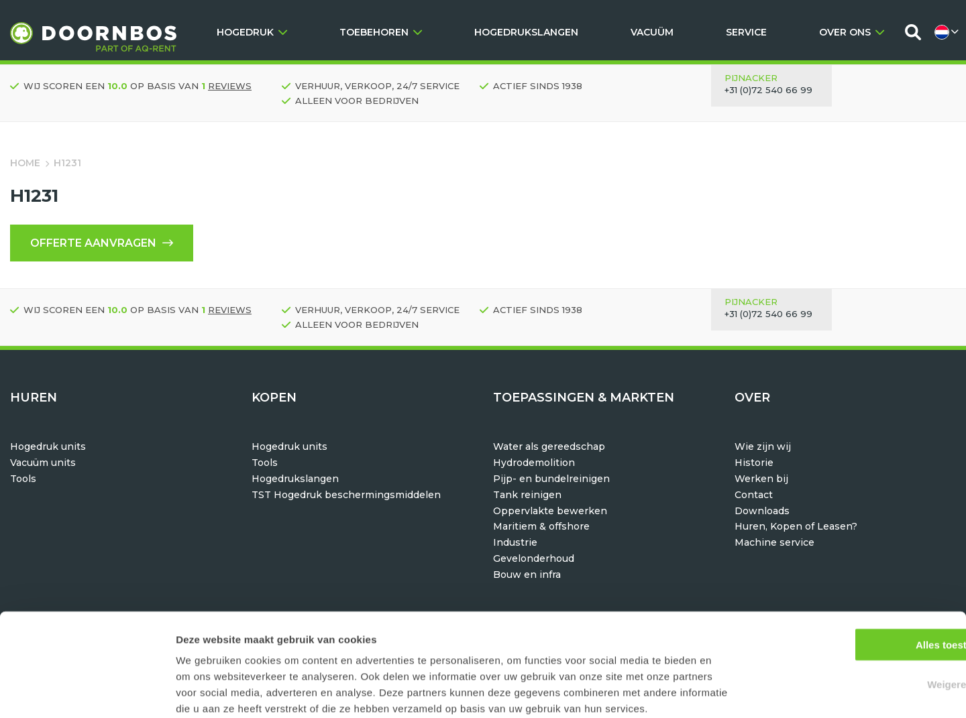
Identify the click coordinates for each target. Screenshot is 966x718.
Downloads (762, 511)
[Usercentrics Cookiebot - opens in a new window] (87, 692)
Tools (23, 479)
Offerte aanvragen (101, 243)
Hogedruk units (48, 446)
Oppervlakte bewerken (550, 511)
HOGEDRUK (252, 32)
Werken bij (761, 479)
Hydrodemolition (534, 463)
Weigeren (853, 613)
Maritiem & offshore (541, 526)
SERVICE (746, 32)
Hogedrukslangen (295, 479)
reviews (230, 85)
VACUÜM (652, 32)
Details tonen (725, 691)
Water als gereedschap (549, 446)
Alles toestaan (854, 573)
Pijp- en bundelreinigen (551, 479)
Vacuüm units (43, 463)
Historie (754, 463)
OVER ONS (851, 32)
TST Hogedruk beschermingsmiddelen (346, 495)
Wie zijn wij (763, 446)
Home (25, 163)
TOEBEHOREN (380, 32)
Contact (754, 495)
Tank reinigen (527, 495)
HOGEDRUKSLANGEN (526, 32)
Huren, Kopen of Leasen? (796, 526)
